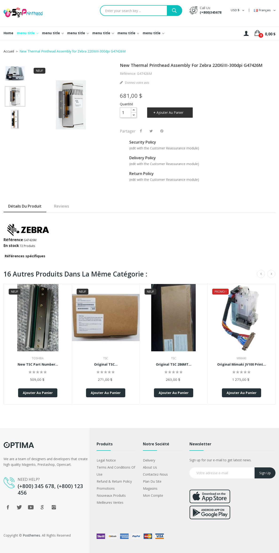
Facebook (8, 507)
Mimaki (241, 358)
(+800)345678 (210, 12)
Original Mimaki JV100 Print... (241, 364)
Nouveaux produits (111, 495)
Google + (42, 507)
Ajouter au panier (170, 112)
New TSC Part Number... (38, 364)
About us (150, 467)
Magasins (150, 488)
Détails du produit (25, 206)
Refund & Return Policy (114, 481)
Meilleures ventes (110, 502)
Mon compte (153, 495)
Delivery (149, 460)
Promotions (106, 488)
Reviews (61, 206)
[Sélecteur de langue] (264, 10)
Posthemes (31, 535)
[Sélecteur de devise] (237, 10)
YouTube (31, 507)
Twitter (19, 507)
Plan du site (152, 481)
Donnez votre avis (136, 83)
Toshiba (38, 358)
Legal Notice (106, 460)
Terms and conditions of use (116, 471)
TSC (105, 358)
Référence (13, 240)
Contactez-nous (155, 474)
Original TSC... (106, 364)
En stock (11, 245)
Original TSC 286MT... (173, 364)
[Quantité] (125, 112)
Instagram (54, 507)
